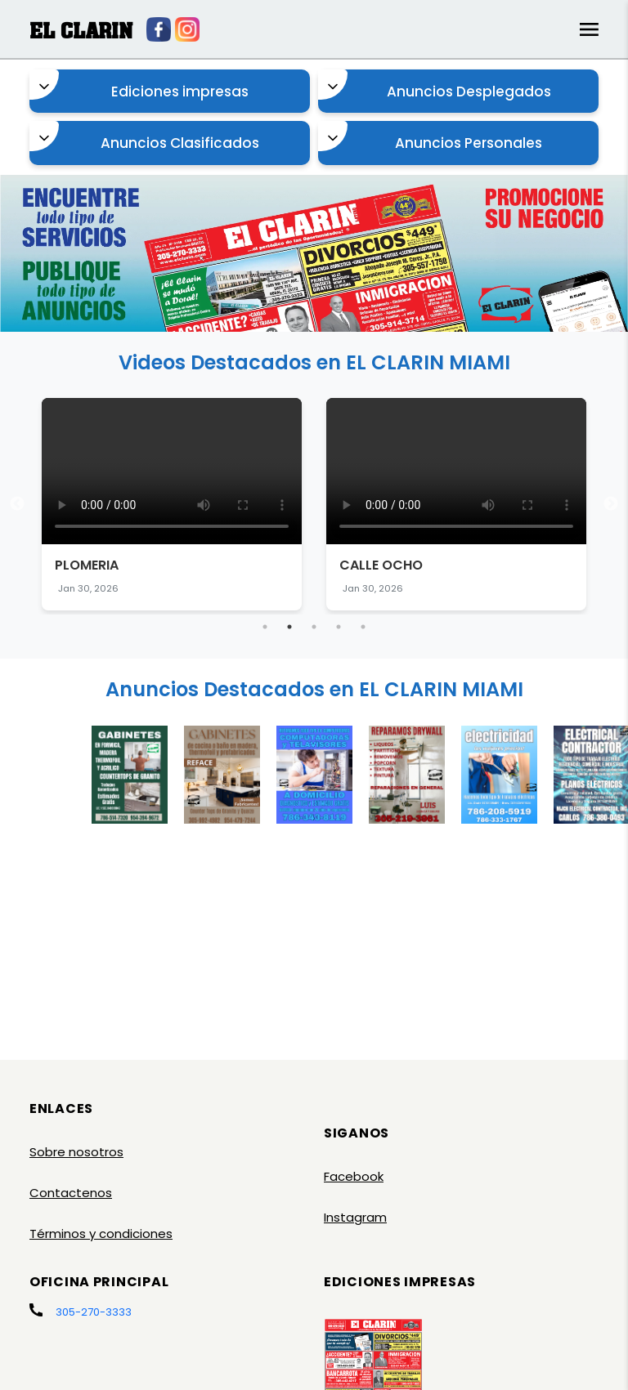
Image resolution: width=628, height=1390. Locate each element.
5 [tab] (363, 627)
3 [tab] (314, 627)
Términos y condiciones (101, 1233)
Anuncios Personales (430, 137)
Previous (17, 504)
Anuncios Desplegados (434, 85)
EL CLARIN (80, 30)
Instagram (355, 1217)
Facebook (354, 1176)
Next (611, 504)
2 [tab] (289, 627)
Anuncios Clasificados (144, 137)
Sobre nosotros (76, 1151)
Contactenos (70, 1192)
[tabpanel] (172, 504)
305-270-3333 (94, 1312)
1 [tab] (265, 627)
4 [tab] (338, 627)
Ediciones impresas (139, 85)
